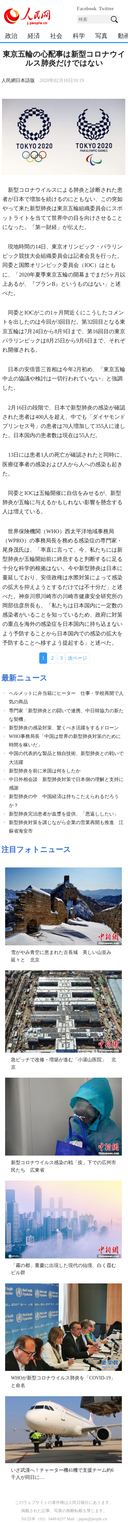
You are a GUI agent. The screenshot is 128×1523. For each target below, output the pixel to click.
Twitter (106, 8)
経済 (34, 35)
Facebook (87, 8)
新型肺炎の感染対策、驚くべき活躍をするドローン (64, 727)
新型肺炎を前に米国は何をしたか (45, 770)
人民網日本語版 (18, 80)
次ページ (77, 658)
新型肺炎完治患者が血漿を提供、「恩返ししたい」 (64, 814)
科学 (79, 35)
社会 (56, 35)
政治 (11, 35)
